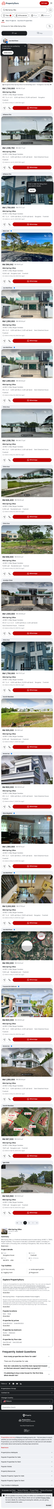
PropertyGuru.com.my (8, 1450)
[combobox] (26, 10)
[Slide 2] (23, 80)
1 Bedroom (12, 1339)
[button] (3, 21)
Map (40, 33)
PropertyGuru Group (27, 1401)
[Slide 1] (22, 80)
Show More (6, 1299)
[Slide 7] (31, 202)
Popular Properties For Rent (27, 1474)
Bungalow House (30, 1293)
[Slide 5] (28, 80)
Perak (9, 1320)
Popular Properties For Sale (27, 1470)
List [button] (14, 33)
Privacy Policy (45, 1498)
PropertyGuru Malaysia (27, 1465)
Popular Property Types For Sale (27, 1488)
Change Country (7, 1410)
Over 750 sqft (7, 1348)
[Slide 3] (25, 80)
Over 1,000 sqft (17, 1348)
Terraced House (30, 1292)
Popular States (27, 1479)
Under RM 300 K (19, 1329)
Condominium (40, 1292)
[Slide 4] (27, 844)
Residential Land (44, 1293)
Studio (5, 1339)
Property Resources (27, 1484)
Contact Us (27, 1405)
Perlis (4, 1320)
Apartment (6, 1293)
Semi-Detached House (17, 1293)
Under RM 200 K (7, 1329)
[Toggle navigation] (51, 3)
